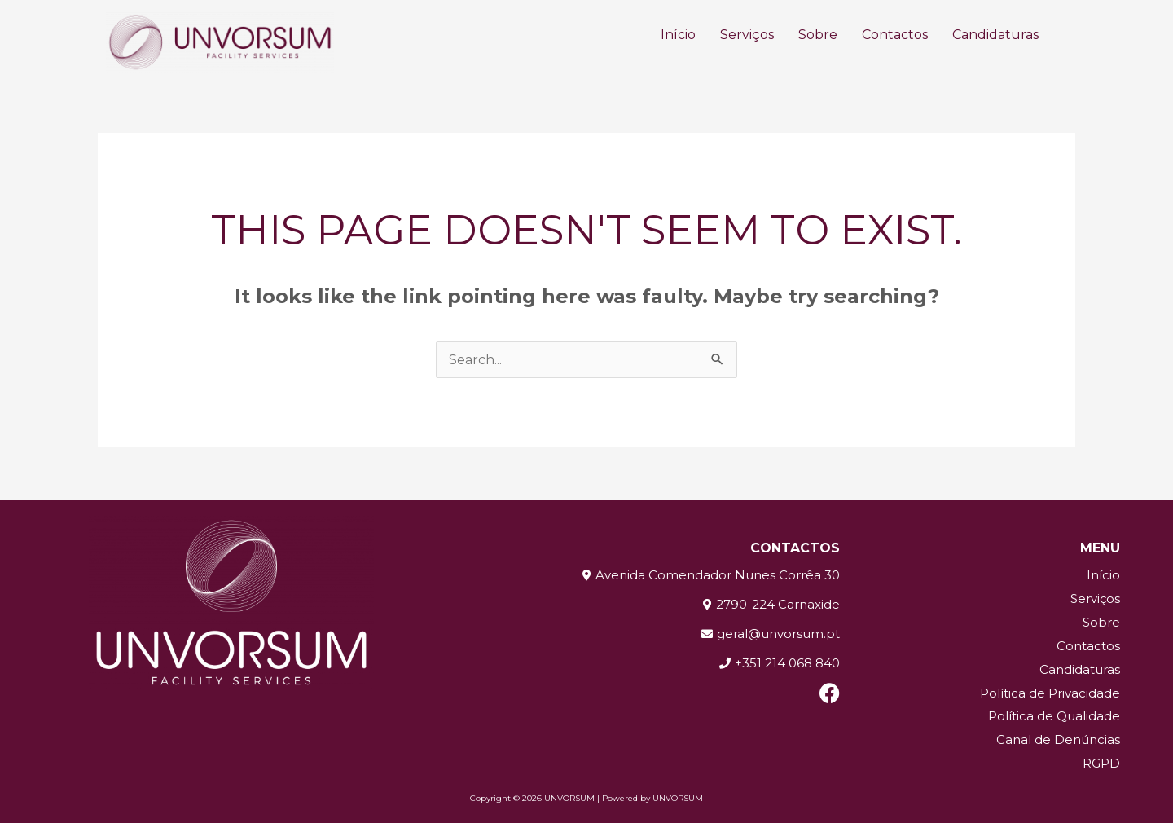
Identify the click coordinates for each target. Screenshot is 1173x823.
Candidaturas (995, 34)
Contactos (895, 34)
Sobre (817, 34)
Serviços (747, 34)
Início (678, 34)
